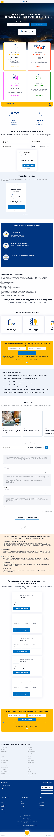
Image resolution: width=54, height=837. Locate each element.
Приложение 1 (27, 822)
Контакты (22, 806)
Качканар (29, 749)
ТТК (21, 619)
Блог (22, 801)
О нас (22, 804)
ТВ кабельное (15, 142)
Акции (22, 799)
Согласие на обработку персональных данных (27, 825)
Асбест (3, 754)
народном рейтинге (31, 292)
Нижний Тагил (31, 760)
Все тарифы (27, 214)
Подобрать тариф (27, 719)
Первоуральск (31, 764)
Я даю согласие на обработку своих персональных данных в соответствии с (26, 357)
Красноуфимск (5, 785)
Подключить (16, 207)
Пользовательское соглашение (27, 826)
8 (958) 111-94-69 (46, 782)
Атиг (2, 756)
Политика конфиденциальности (42, 800)
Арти (2, 753)
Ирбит (3, 773)
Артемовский (5, 751)
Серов (29, 771)
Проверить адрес (29, 165)
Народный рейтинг (3, 806)
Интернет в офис (3, 809)
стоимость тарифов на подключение (16, 290)
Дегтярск (3, 769)
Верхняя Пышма (5, 766)
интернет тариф (9, 295)
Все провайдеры (42, 141)
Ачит (2, 758)
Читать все (20, 517)
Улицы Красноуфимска (3, 811)
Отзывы (22, 803)
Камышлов (4, 777)
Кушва (29, 754)
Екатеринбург (5, 771)
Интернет (15, 141)
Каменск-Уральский (6, 775)
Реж (28, 769)
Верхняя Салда (5, 767)
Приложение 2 (27, 824)
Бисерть (3, 762)
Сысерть (29, 775)
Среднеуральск (31, 773)
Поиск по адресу (46, 787)
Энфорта (42, 142)
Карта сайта (41, 805)
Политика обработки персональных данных (27, 821)
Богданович (4, 764)
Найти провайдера (39, 24)
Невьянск (29, 758)
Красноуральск (31, 753)
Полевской (30, 766)
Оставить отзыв (32, 517)
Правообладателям (27, 819)
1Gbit (21, 683)
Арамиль (3, 749)
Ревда (29, 767)
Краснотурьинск (31, 751)
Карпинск (30, 747)
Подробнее (27, 168)
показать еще (46, 511)
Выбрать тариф (27, 353)
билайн (11, 449)
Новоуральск (30, 762)
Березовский (4, 760)
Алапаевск (4, 747)
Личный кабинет (40, 808)
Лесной (29, 756)
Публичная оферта (41, 803)
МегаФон (23, 661)
